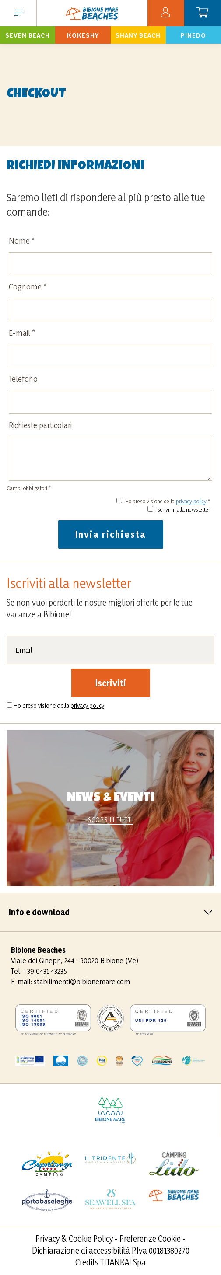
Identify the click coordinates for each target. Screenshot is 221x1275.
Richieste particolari (40, 425)
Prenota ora (27, 35)
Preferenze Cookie (150, 1238)
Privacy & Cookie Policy (74, 1238)
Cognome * (27, 286)
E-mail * (22, 333)
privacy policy (191, 501)
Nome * (22, 240)
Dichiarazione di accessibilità (81, 1250)
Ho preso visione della (59, 705)
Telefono (23, 378)
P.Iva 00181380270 (160, 1250)
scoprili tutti (110, 819)
